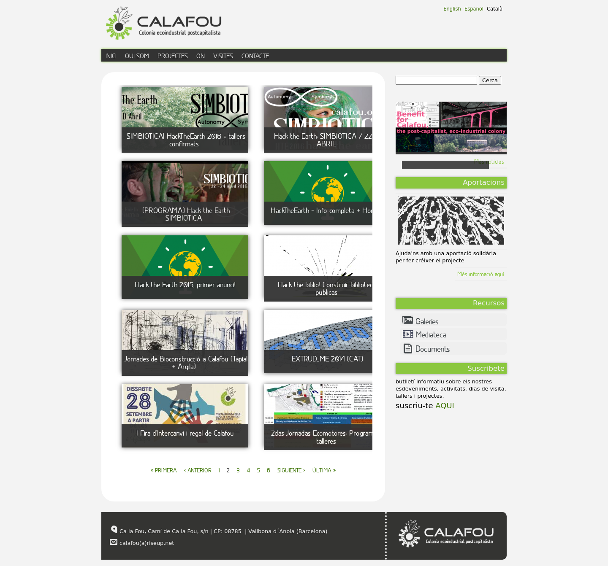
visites (223, 55)
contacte (255, 55)
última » (324, 470)
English (452, 9)
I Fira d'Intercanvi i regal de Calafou (185, 433)
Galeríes (427, 321)
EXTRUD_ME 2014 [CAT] (327, 358)
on (200, 55)
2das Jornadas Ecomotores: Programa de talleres (328, 437)
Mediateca (431, 334)
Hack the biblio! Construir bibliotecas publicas (328, 288)
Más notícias (489, 161)
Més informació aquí (480, 274)
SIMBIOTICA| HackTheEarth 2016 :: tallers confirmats (186, 140)
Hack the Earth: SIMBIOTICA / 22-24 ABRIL (328, 140)
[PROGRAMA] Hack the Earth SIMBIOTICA (186, 214)
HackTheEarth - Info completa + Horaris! (327, 210)
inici (111, 55)
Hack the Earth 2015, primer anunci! (185, 284)
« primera (164, 470)
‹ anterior (198, 470)
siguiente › (291, 470)
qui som (137, 55)
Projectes (172, 55)
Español (473, 9)
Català (494, 9)
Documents (432, 348)
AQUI (443, 405)
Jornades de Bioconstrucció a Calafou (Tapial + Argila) (186, 362)
